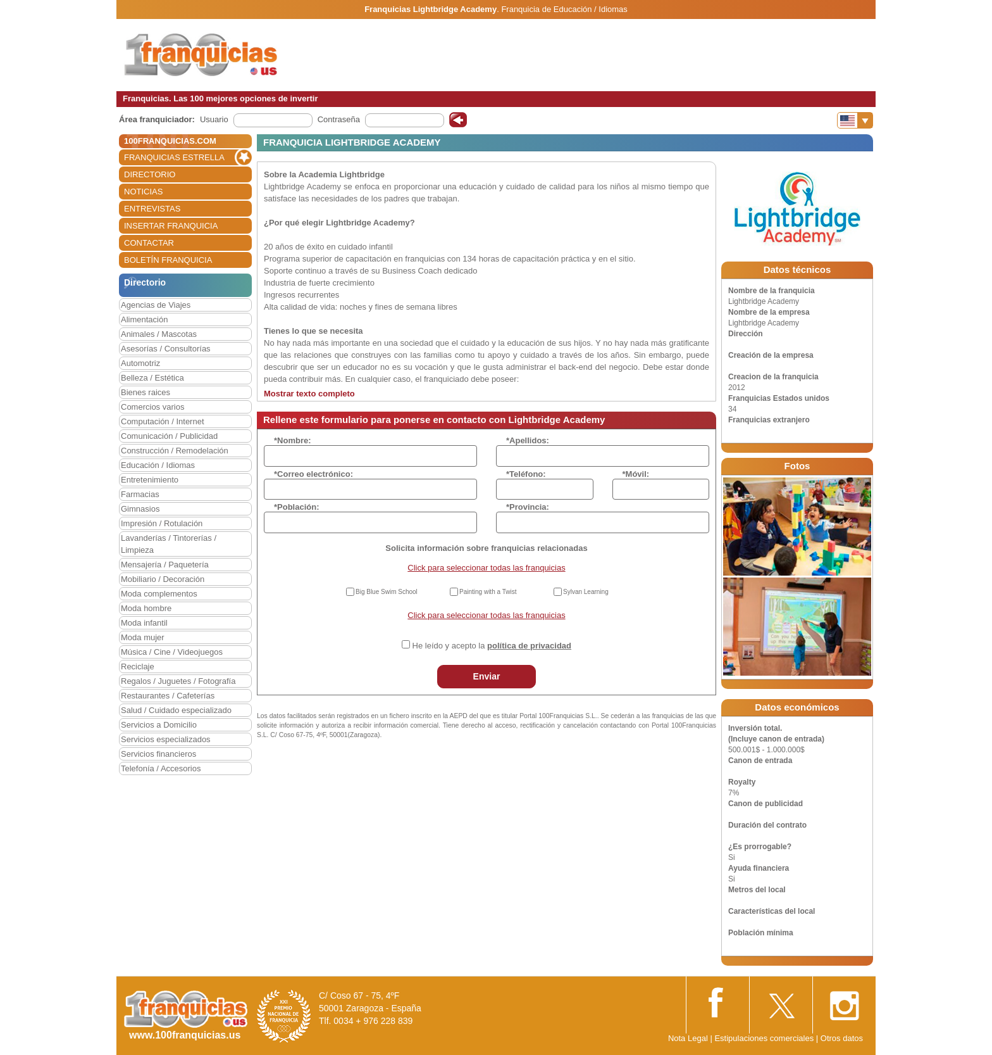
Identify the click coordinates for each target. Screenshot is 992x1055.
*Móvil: (636, 474)
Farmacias (140, 494)
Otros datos (842, 1038)
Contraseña (339, 119)
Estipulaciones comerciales (764, 1038)
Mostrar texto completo (309, 393)
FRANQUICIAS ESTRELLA (174, 157)
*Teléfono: (526, 474)
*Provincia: (527, 507)
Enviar (486, 676)
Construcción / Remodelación (174, 450)
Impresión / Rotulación (161, 523)
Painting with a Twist (487, 591)
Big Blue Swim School (387, 591)
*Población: (296, 507)
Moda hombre (146, 608)
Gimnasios (140, 509)
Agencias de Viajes (155, 305)
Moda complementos (159, 593)
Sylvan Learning (586, 591)
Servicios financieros (158, 754)
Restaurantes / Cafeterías (167, 695)
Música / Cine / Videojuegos (172, 652)
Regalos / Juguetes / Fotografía (178, 681)
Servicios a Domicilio (159, 725)
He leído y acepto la (491, 645)
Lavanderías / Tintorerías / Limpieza (168, 544)
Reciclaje (137, 666)
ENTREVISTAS (152, 208)
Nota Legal (688, 1038)
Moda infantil (144, 623)
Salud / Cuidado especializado (176, 710)
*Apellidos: (527, 440)
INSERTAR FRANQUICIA (171, 226)
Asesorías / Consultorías (166, 348)
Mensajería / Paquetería (165, 564)
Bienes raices (145, 392)
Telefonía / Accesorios (161, 768)
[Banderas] (855, 120)
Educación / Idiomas (158, 465)
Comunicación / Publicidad (169, 436)
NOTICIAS (143, 191)
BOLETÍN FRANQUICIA (168, 260)
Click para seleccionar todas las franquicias (486, 567)
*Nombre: (292, 440)
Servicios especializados (166, 739)
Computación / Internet (162, 421)
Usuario (214, 119)
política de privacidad (529, 645)
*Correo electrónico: (313, 474)
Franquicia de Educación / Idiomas (564, 9)
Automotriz (140, 363)
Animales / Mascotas (159, 334)
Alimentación (144, 319)
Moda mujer (142, 637)
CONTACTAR (149, 243)
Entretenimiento (149, 479)
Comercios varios (152, 407)
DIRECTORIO (149, 174)
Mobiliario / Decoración (162, 579)
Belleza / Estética (152, 377)
